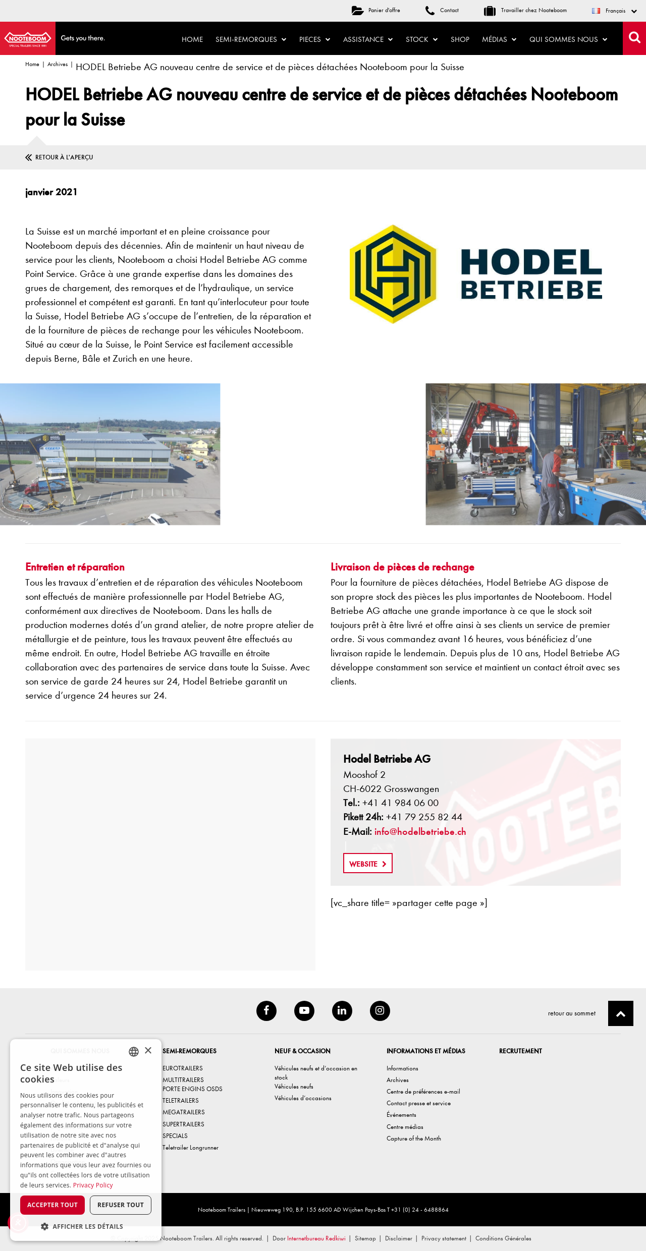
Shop (460, 39)
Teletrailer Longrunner (191, 1147)
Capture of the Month (414, 1138)
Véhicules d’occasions (303, 1098)
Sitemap (365, 1238)
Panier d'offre (376, 10)
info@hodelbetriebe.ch (420, 831)
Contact (442, 10)
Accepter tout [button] (52, 1205)
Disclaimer (398, 1238)
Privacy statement (443, 1238)
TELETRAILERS (181, 1100)
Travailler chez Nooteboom (525, 10)
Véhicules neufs (294, 1086)
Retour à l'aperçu (64, 157)
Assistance (368, 39)
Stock (422, 39)
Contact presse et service (419, 1103)
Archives (57, 64)
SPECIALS (175, 1136)
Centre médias (405, 1126)
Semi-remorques (251, 39)
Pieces (315, 39)
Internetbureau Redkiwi (316, 1238)
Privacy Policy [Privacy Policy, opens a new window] (93, 1185)
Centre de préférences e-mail (423, 1091)
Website (368, 864)
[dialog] (86, 1140)
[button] (85, 1226)
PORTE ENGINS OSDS (193, 1089)
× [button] (147, 1051)
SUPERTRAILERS (183, 1124)
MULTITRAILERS (183, 1080)
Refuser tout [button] (120, 1205)
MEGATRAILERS (184, 1112)
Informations (402, 1068)
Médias (499, 39)
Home (192, 39)
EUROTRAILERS (183, 1068)
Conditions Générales (503, 1238)
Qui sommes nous (568, 39)
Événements (401, 1114)
